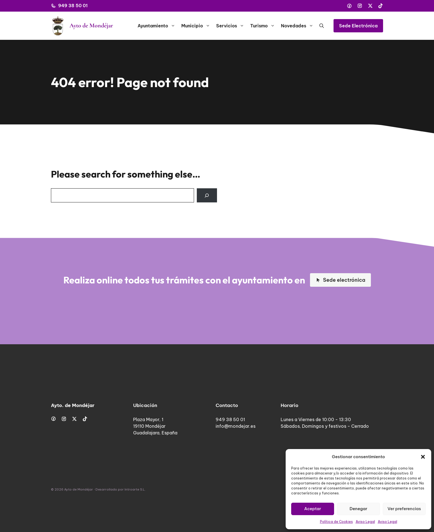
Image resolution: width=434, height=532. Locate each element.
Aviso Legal (365, 522)
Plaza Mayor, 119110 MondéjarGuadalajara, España (155, 426)
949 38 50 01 (73, 5)
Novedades (298, 25)
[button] (423, 457)
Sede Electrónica (358, 25)
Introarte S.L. (135, 489)
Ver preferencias (404, 508)
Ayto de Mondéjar (91, 25)
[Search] (207, 195)
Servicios (231, 25)
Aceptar (312, 508)
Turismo (264, 25)
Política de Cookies (336, 522)
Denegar (358, 508)
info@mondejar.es (235, 426)
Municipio (197, 25)
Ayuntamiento (158, 25)
